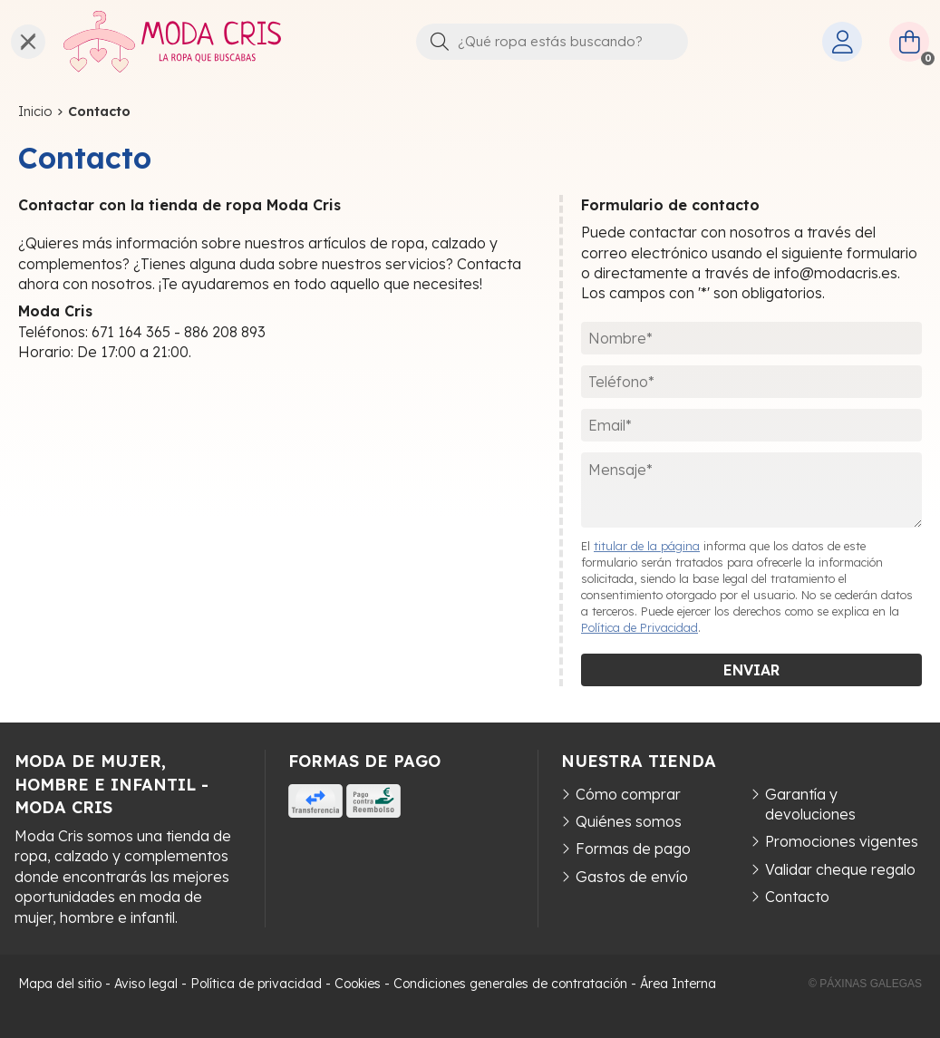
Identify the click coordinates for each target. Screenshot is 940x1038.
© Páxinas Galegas (865, 983)
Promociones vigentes (841, 841)
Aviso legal (146, 983)
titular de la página (647, 545)
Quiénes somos (629, 821)
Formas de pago (633, 848)
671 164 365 (131, 332)
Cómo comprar (628, 794)
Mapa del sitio (60, 983)
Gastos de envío (632, 877)
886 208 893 (225, 332)
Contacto (797, 897)
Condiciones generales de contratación (510, 983)
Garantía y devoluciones (810, 804)
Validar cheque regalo (840, 869)
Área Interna (678, 983)
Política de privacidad (256, 983)
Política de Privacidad (639, 627)
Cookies (357, 983)
